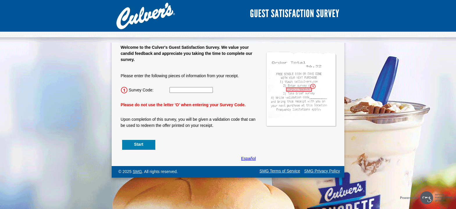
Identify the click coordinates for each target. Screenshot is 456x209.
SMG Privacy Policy (322, 171)
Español (248, 158)
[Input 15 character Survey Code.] (191, 90)
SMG (137, 171)
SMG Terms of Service (279, 171)
